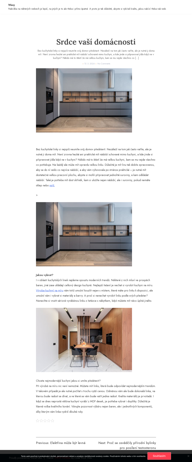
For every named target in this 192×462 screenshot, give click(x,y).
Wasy (11, 5)
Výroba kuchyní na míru (49, 291)
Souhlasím (159, 455)
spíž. (52, 185)
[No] (188, 455)
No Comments (104, 63)
